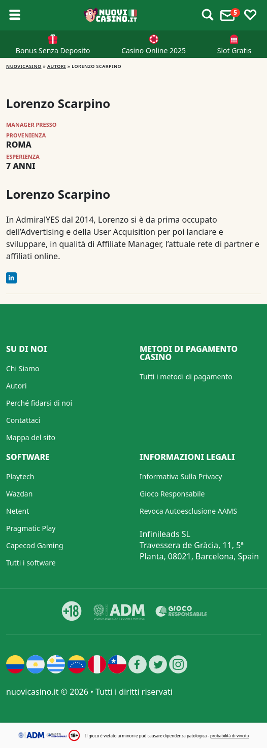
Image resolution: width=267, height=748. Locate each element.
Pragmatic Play (30, 528)
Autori (56, 66)
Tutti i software (31, 562)
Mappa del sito (30, 437)
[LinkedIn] (11, 277)
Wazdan (19, 493)
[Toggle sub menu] (14, 15)
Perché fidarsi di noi (39, 403)
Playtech (20, 476)
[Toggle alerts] (207, 15)
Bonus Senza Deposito (53, 50)
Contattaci (23, 420)
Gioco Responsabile (172, 493)
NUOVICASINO (24, 66)
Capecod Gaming (34, 545)
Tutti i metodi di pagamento (186, 376)
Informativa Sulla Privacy (181, 476)
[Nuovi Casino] (111, 15)
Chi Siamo (22, 368)
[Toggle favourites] (250, 15)
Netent (17, 511)
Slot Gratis (234, 50)
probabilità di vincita (229, 735)
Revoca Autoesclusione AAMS (188, 511)
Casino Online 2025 (153, 50)
